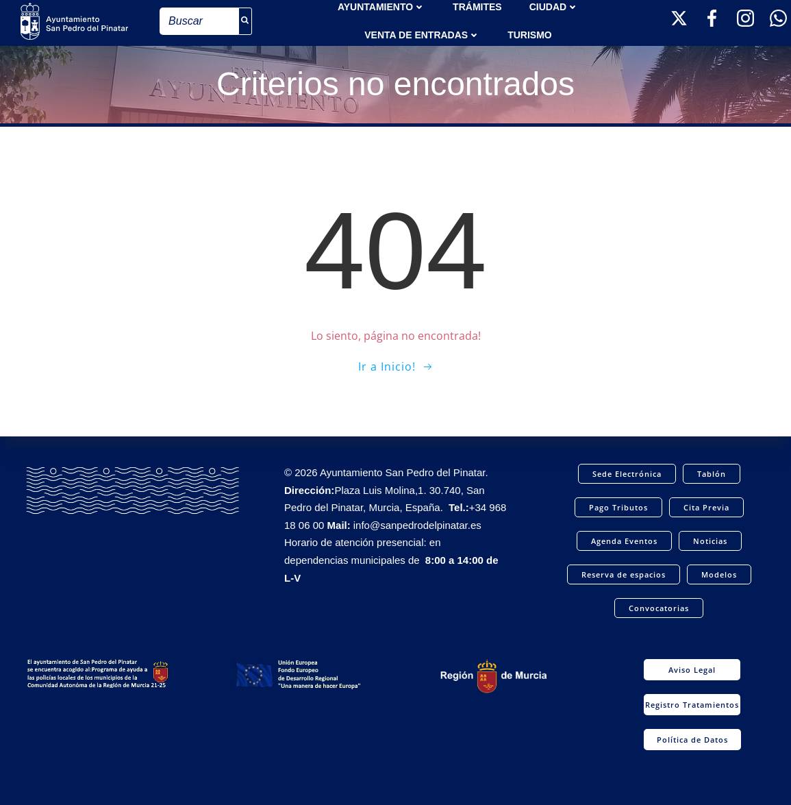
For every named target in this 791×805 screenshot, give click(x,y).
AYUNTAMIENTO (381, 6)
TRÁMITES (477, 6)
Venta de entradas (422, 34)
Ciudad (554, 6)
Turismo (529, 34)
